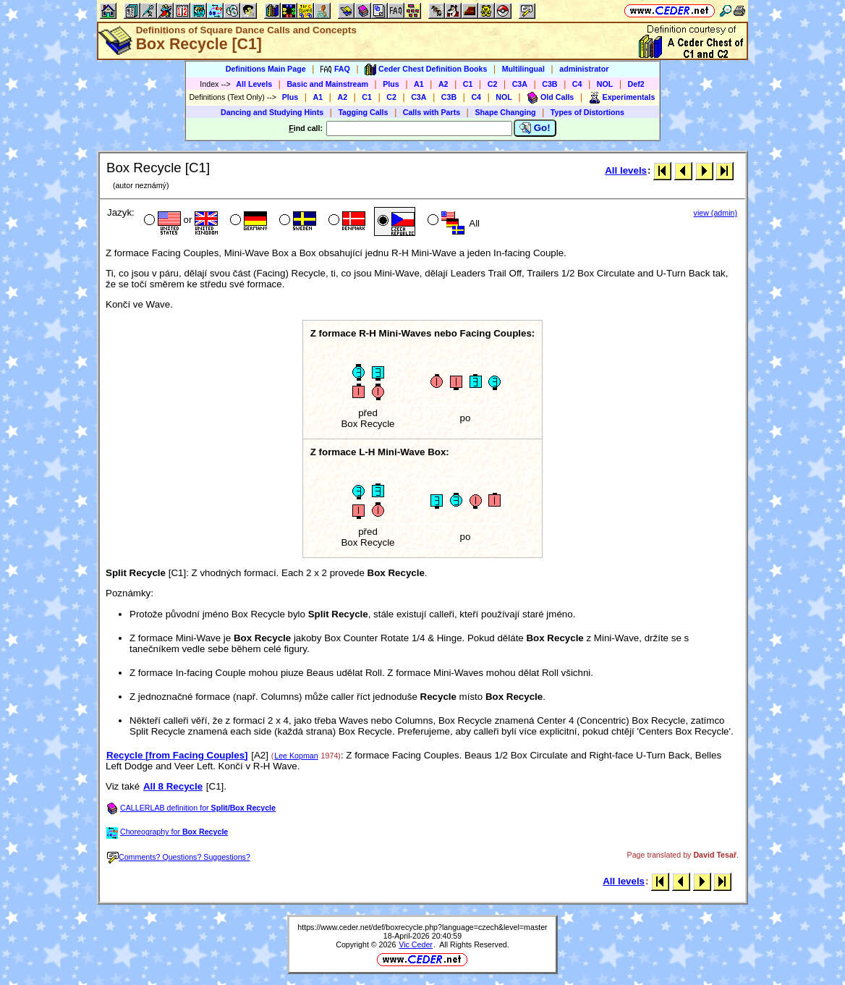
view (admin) (715, 212)
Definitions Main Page (266, 68)
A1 (419, 84)
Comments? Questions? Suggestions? (178, 857)
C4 (577, 84)
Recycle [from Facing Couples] (177, 755)
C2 (493, 84)
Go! (535, 128)
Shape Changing (505, 112)
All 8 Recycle (173, 786)
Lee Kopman (296, 755)
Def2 (636, 84)
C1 (468, 84)
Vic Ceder (416, 944)
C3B (549, 84)
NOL (605, 84)
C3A (519, 84)
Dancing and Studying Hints (272, 112)
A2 (443, 84)
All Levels (254, 84)
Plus (391, 84)
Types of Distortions (587, 112)
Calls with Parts (431, 112)
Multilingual (523, 68)
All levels (626, 170)
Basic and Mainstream (327, 84)
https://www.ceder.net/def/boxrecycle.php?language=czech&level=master (422, 927)
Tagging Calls (363, 112)
